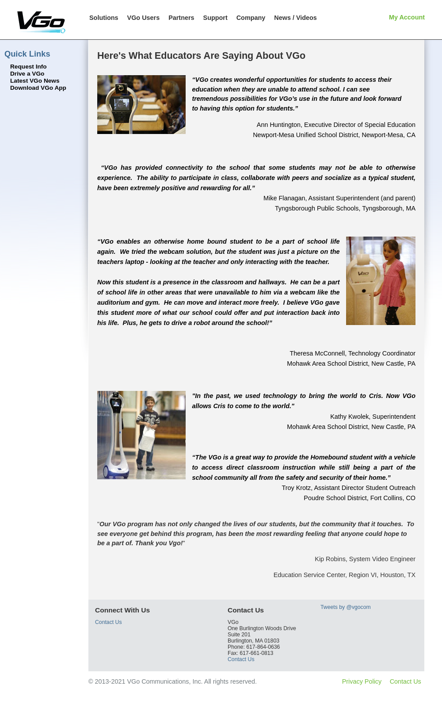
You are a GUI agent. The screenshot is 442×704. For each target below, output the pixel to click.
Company (251, 17)
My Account (407, 17)
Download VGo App (38, 87)
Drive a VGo (27, 73)
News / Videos (295, 17)
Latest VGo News (35, 80)
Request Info (28, 66)
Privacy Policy (362, 681)
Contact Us (108, 622)
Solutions (103, 17)
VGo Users (143, 17)
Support (215, 17)
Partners (181, 17)
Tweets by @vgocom (345, 607)
